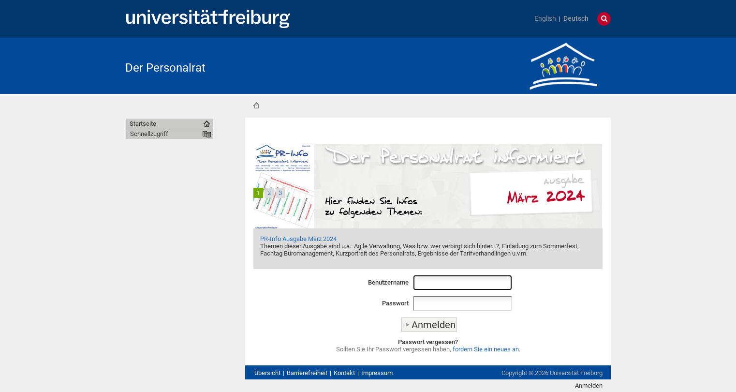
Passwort (395, 303)
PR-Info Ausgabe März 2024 (298, 238)
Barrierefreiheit (307, 373)
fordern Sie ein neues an (486, 349)
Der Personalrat (165, 68)
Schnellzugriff (149, 133)
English (545, 19)
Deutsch (576, 19)
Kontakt (344, 373)
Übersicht (267, 373)
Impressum (377, 373)
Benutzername (388, 282)
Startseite (256, 105)
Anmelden (589, 385)
